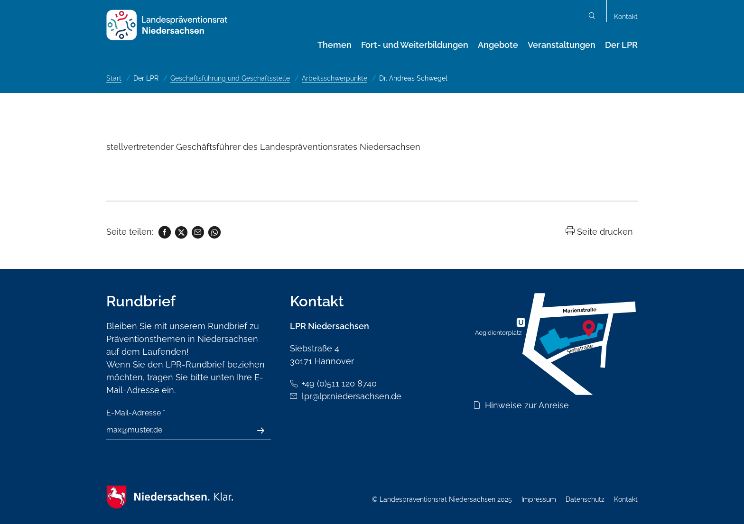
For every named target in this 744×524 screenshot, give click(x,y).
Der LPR (621, 45)
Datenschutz (585, 499)
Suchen (592, 16)
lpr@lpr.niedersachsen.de (351, 396)
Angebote (498, 45)
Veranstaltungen (561, 45)
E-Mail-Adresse (135, 412)
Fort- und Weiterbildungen (414, 45)
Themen (334, 45)
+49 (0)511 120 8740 (339, 383)
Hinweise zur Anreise (527, 405)
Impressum (538, 499)
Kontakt (626, 16)
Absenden (266, 430)
